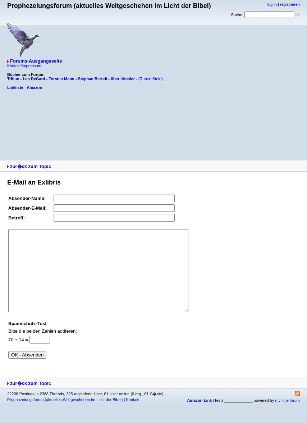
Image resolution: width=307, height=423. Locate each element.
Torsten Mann (61, 79)
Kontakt (132, 416)
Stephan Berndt (92, 79)
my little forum (287, 416)
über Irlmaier (123, 79)
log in (272, 4)
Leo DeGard (34, 79)
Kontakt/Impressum (24, 66)
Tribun (13, 79)
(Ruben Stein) (150, 79)
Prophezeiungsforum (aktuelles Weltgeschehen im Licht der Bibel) (65, 416)
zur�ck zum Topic (30, 166)
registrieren (290, 4)
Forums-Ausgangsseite (36, 61)
